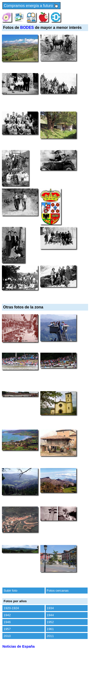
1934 (50, 608)
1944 (50, 615)
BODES (27, 27)
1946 (7, 622)
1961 (50, 629)
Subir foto (10, 590)
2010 (7, 636)
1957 (7, 629)
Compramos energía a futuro (31, 6)
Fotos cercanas (58, 590)
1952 (50, 622)
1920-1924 (11, 608)
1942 (7, 615)
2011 (50, 636)
